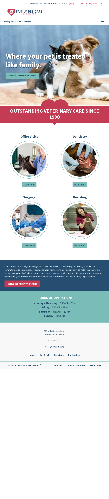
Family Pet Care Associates (17, 21)
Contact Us (74, 355)
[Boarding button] (80, 220)
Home (32, 355)
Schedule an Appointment (22, 75)
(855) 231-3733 (76, 3)
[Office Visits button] (29, 160)
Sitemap (58, 365)
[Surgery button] (29, 220)
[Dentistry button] (80, 160)
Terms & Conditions (75, 365)
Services (59, 355)
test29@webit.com (94, 3)
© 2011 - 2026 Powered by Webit (24, 365)
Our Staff (44, 355)
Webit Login (95, 365)
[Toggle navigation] (102, 21)
